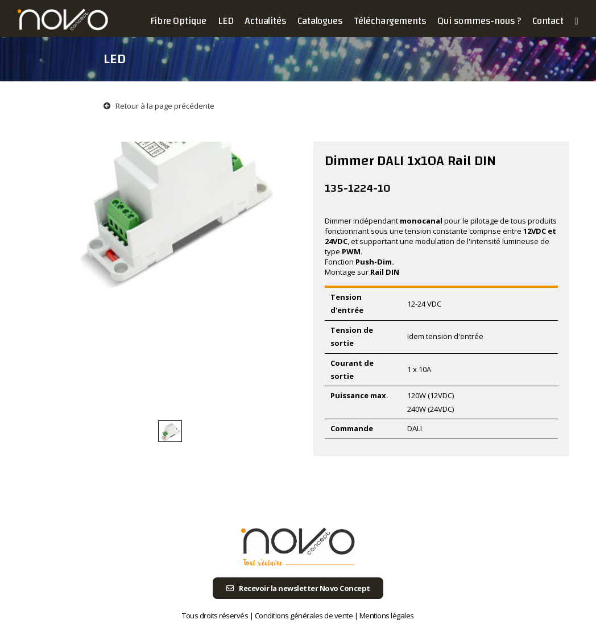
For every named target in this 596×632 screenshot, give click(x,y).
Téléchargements (390, 21)
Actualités (265, 21)
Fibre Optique (178, 21)
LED (225, 21)
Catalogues (319, 21)
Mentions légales (386, 615)
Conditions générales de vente (304, 615)
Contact (548, 21)
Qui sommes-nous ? (479, 21)
